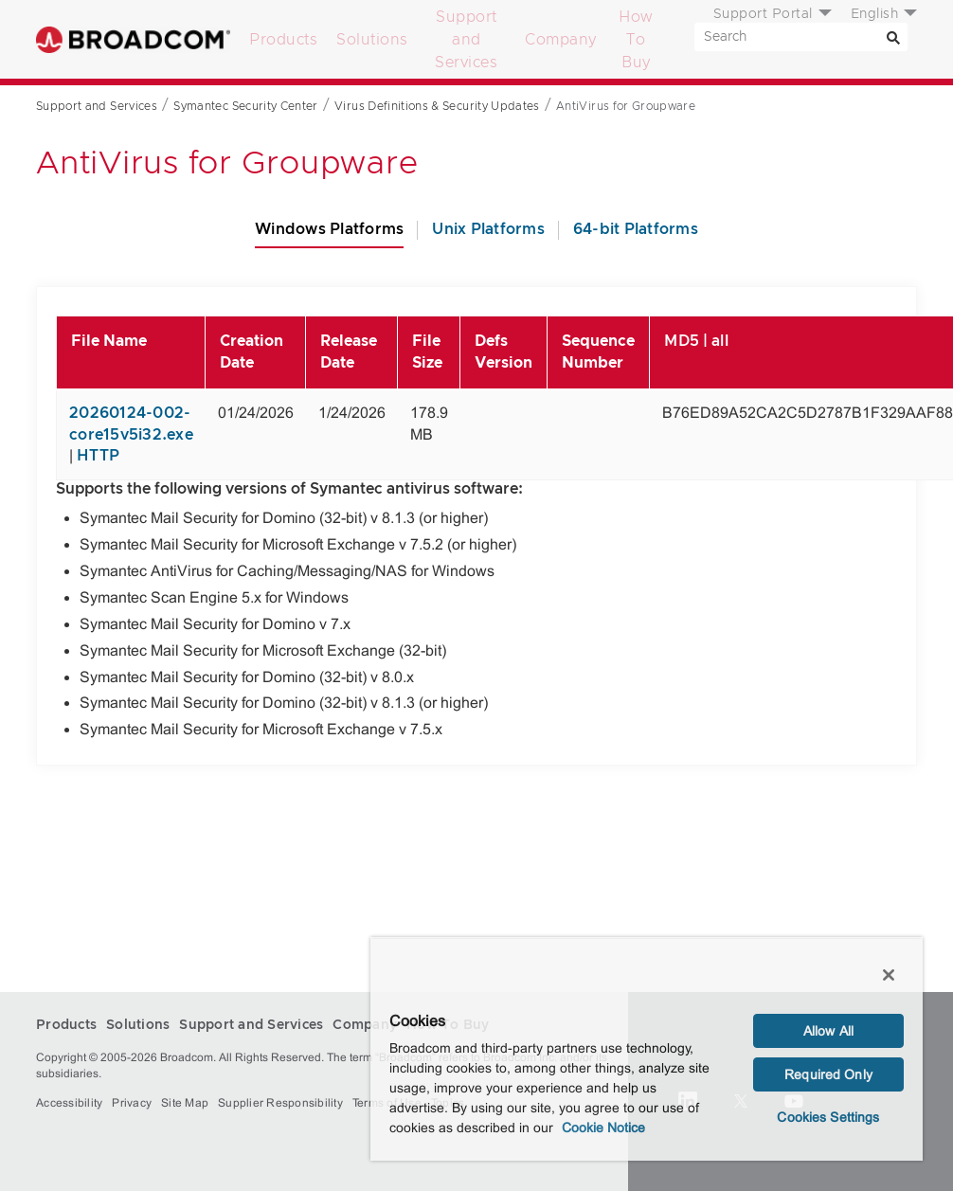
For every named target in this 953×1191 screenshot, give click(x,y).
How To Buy (636, 39)
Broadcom (133, 39)
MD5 (681, 341)
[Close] (888, 975)
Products (283, 39)
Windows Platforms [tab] (329, 229)
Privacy (132, 1103)
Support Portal (763, 14)
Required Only (828, 1074)
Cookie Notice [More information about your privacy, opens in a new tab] (603, 1127)
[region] (646, 1049)
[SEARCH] (801, 37)
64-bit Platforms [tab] (635, 229)
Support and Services (466, 39)
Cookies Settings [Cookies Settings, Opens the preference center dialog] (828, 1117)
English (875, 14)
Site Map (184, 1103)
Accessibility (69, 1103)
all (719, 341)
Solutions (372, 39)
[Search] (893, 37)
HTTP (98, 455)
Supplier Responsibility (280, 1103)
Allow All (828, 1030)
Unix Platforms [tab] (488, 229)
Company (561, 39)
